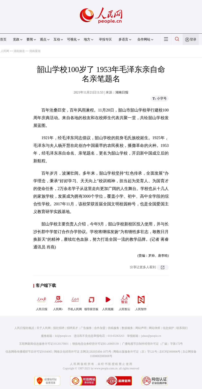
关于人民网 (44, 328)
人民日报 (42, 302)
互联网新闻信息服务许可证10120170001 (44, 343)
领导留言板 (91, 302)
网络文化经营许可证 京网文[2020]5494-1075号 (83, 351)
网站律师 (154, 328)
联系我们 (182, 328)
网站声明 (141, 328)
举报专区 (105, 39)
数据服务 (127, 328)
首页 (3, 39)
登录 (193, 39)
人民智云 (124, 302)
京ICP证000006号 (170, 351)
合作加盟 (99, 328)
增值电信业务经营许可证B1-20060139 (95, 343)
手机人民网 (75, 302)
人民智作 (141, 302)
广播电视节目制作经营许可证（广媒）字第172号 (152, 343)
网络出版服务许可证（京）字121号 (135, 351)
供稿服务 (113, 328)
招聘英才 (72, 328)
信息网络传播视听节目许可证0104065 (28, 351)
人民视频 (108, 302)
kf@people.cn (63, 335)
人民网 (5, 51)
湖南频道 (19, 51)
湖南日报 (121, 92)
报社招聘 (58, 328)
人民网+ (58, 302)
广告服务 (86, 328)
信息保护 (168, 328)
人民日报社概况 (24, 328)
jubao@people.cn (151, 335)
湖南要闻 (35, 51)
